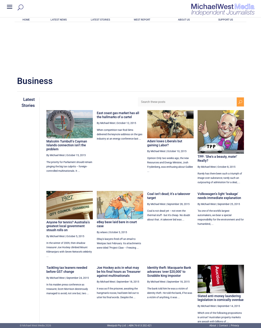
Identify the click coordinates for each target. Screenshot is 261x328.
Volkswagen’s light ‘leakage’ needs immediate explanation (219, 148)
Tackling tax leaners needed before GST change (66, 222)
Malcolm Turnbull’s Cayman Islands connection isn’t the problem (66, 97)
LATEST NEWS (59, 19)
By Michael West (55, 107)
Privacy (235, 325)
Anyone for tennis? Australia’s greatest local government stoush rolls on (68, 178)
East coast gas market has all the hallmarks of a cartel (118, 67)
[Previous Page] (187, 290)
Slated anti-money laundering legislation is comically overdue (221, 250)
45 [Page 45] (195, 290)
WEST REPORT (142, 19)
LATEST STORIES (100, 19)
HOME (26, 19)
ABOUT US (184, 19)
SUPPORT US (225, 19)
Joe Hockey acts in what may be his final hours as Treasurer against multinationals (118, 224)
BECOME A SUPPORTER (242, 303)
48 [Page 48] (222, 290)
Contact (223, 325)
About (213, 325)
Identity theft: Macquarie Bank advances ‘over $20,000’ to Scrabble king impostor (169, 224)
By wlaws (102, 184)
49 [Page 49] (231, 290)
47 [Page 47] (213, 290)
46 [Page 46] (204, 290)
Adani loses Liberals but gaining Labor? (164, 95)
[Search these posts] (187, 54)
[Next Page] (240, 290)
